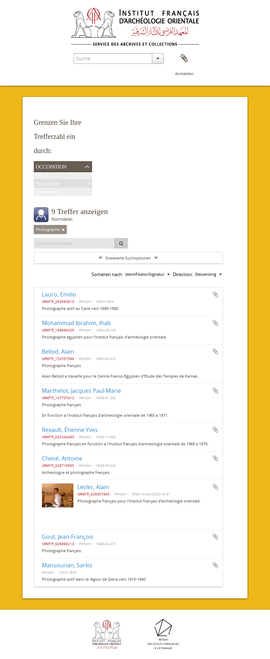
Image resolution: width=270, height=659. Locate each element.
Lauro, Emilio (59, 294)
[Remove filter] (63, 229)
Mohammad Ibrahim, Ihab (76, 323)
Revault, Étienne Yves (70, 430)
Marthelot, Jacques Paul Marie (81, 391)
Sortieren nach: (107, 274)
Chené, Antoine (62, 458)
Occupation (51, 166)
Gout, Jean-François (68, 537)
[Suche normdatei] (74, 243)
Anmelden (184, 73)
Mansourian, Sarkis (67, 565)
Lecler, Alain (93, 487)
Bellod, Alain (58, 351)
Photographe (47, 184)
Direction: (183, 274)
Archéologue (46, 193)
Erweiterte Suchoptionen (128, 258)
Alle (38, 176)
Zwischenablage (184, 58)
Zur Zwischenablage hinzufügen (215, 294)
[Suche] (121, 243)
